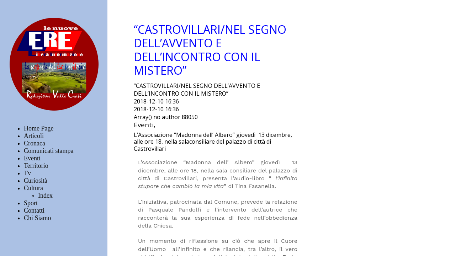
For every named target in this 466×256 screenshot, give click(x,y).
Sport (31, 203)
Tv (27, 173)
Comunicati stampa (48, 150)
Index (45, 195)
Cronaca (34, 143)
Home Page (38, 128)
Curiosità (35, 180)
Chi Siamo (37, 218)
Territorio (36, 165)
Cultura (33, 188)
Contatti (34, 210)
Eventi (32, 158)
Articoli (34, 135)
